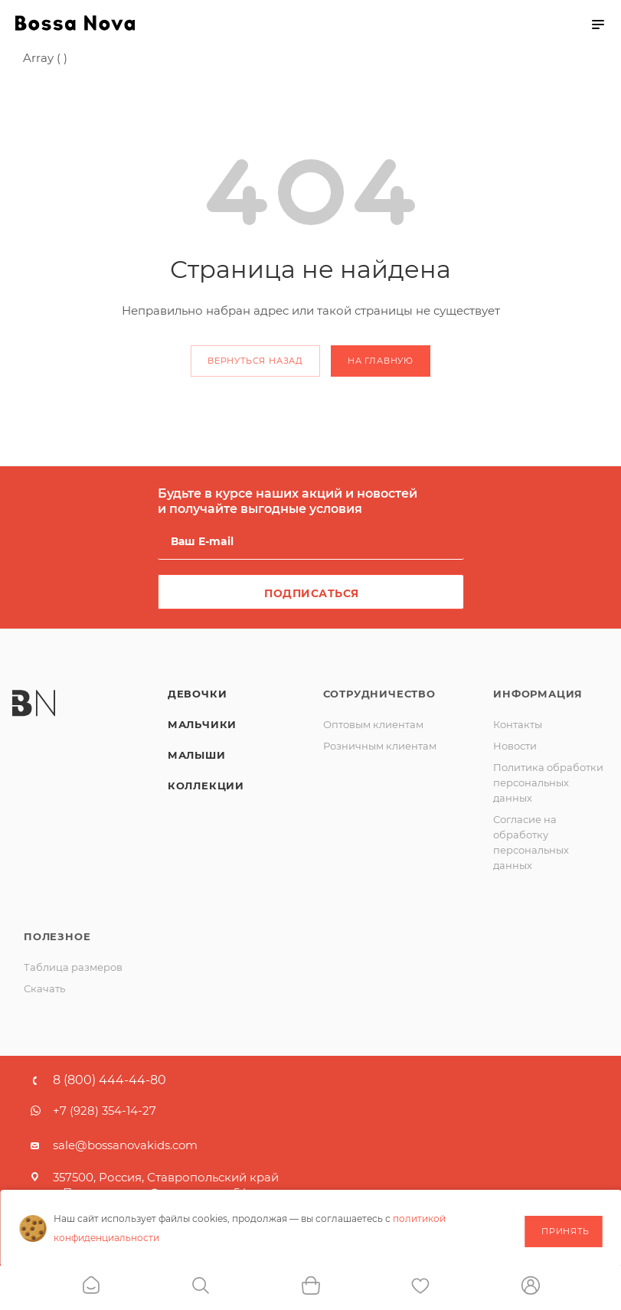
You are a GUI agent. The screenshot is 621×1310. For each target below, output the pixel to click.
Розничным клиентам (379, 746)
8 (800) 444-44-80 (109, 1080)
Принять (565, 1231)
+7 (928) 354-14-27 (104, 1110)
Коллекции (206, 785)
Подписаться (311, 593)
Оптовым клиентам (373, 724)
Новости (515, 746)
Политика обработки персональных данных (548, 782)
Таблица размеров (73, 967)
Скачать (44, 988)
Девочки (197, 694)
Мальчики (202, 724)
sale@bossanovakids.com (125, 1145)
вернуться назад (255, 360)
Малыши (197, 755)
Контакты (517, 724)
